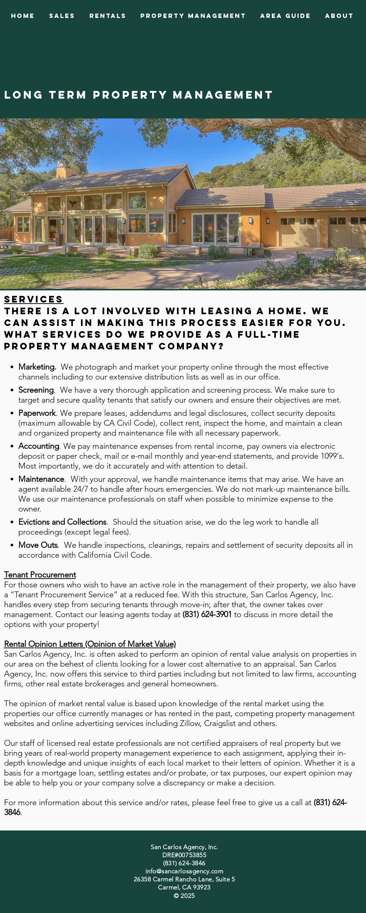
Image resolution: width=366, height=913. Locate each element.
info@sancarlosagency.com (184, 871)
